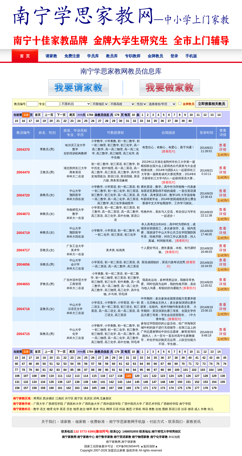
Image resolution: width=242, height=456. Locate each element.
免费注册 (72, 56)
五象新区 (106, 398)
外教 (204, 409)
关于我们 (48, 421)
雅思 (129, 409)
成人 (197, 409)
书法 (102, 409)
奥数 (152, 409)
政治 (82, 409)
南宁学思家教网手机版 (127, 421)
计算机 (137, 409)
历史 (69, 409)
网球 (109, 409)
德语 (191, 409)
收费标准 (97, 421)
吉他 (158, 409)
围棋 (165, 409)
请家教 (51, 56)
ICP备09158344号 (128, 446)
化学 (56, 409)
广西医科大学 (73, 403)
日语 (116, 409)
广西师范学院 (54, 403)
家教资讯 (193, 421)
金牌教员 (155, 56)
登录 (174, 56)
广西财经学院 (169, 403)
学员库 (93, 56)
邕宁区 (78, 398)
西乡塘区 (48, 398)
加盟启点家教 (116, 450)
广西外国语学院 (110, 403)
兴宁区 (69, 398)
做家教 (80, 421)
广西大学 (39, 403)
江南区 (59, 398)
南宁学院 (185, 403)
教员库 (112, 56)
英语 (63, 409)
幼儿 (210, 409)
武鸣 (96, 398)
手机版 (191, 56)
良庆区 (88, 398)
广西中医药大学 (132, 403)
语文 (43, 409)
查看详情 (223, 147)
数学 (36, 409)
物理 (50, 409)
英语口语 (174, 409)
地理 (76, 409)
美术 (96, 409)
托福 (122, 409)
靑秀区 (37, 398)
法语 (184, 409)
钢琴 (89, 409)
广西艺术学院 (151, 403)
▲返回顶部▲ (149, 446)
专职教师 (132, 56)
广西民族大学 (91, 403)
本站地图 (174, 437)
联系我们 (175, 421)
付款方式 (157, 421)
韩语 (145, 409)
